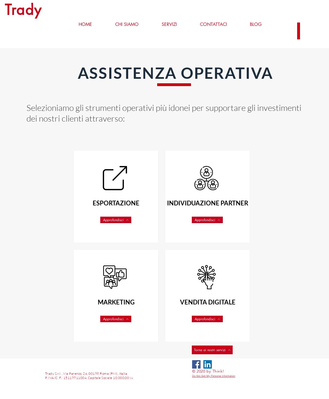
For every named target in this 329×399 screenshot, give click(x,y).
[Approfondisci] (115, 220)
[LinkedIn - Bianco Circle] (219, 364)
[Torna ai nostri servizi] (212, 350)
